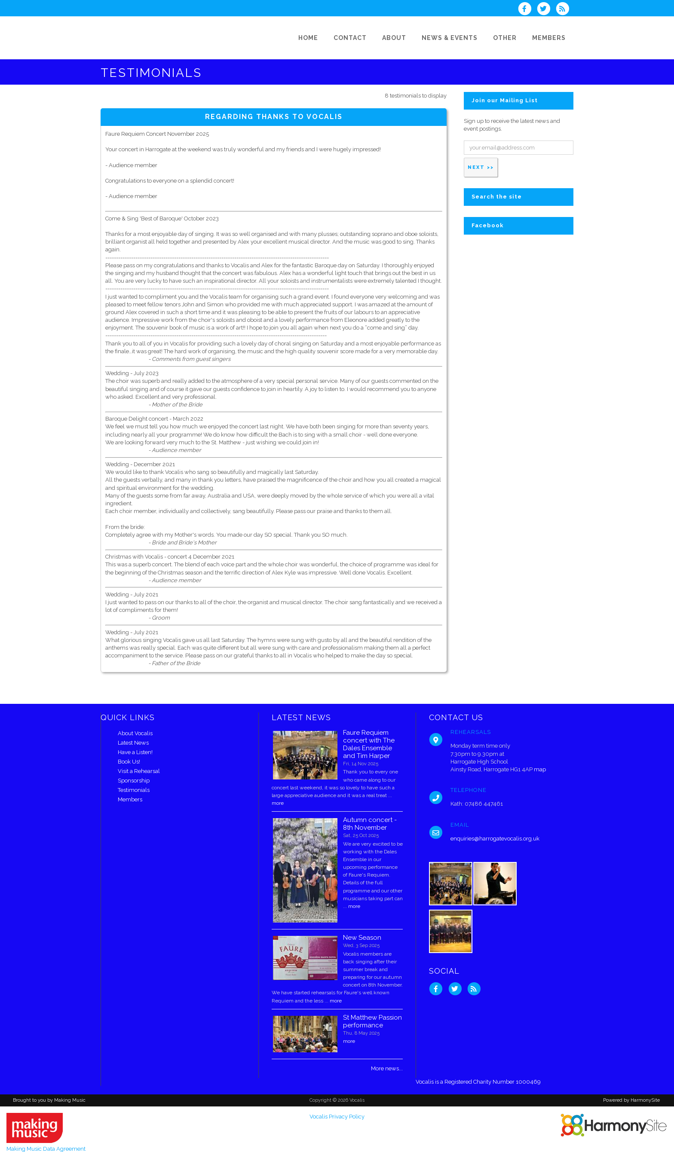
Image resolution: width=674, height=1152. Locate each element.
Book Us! (129, 761)
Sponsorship (134, 780)
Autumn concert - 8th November (370, 823)
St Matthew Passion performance (372, 1021)
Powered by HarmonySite (631, 1100)
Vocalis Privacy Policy (337, 1116)
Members (130, 799)
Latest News (133, 742)
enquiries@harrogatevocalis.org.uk (494, 838)
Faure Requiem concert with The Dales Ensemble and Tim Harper (369, 744)
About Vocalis (135, 733)
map (540, 769)
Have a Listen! (135, 752)
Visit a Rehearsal (139, 771)
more (278, 803)
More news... (387, 1068)
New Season (362, 937)
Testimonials (134, 790)
